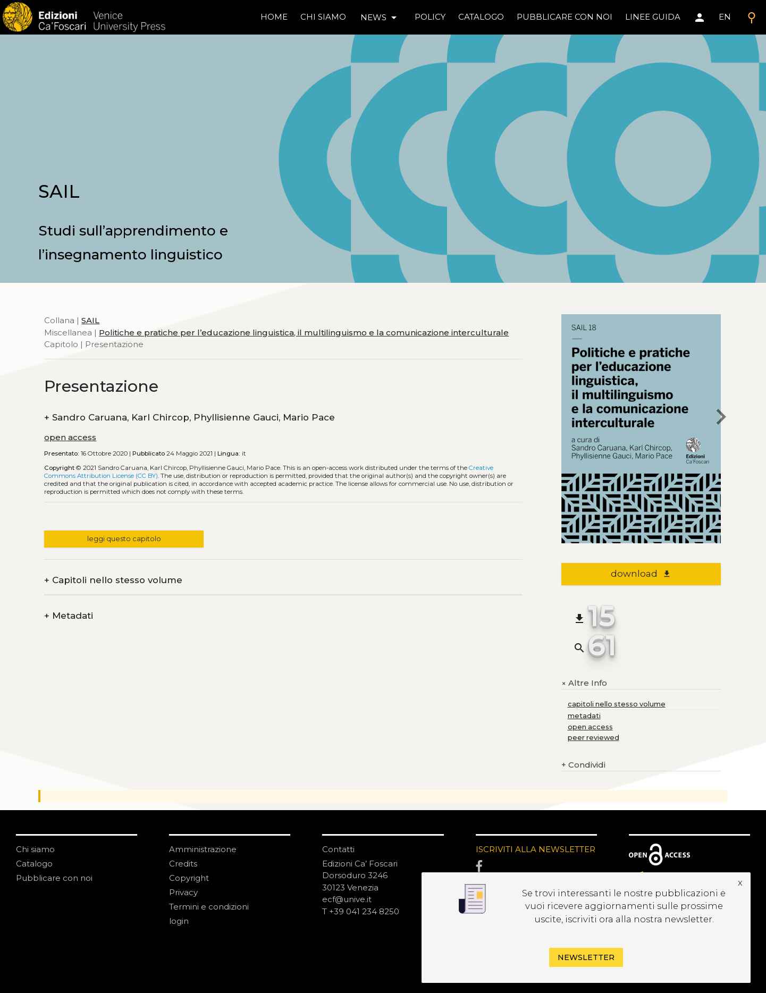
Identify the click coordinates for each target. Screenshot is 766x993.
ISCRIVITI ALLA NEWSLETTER (535, 849)
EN (725, 17)
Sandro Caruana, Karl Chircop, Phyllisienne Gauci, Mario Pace (189, 418)
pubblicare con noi (564, 17)
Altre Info (584, 683)
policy (430, 17)
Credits (183, 864)
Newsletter (586, 957)
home (274, 17)
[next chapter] (721, 418)
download (641, 573)
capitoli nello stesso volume (617, 704)
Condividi (583, 765)
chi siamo (323, 17)
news (380, 17)
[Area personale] (699, 17)
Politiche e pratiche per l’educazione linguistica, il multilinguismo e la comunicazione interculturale (304, 332)
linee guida (652, 17)
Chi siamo (35, 849)
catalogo (481, 17)
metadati (584, 716)
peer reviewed (593, 738)
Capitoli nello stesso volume (113, 580)
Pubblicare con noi (54, 878)
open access (70, 437)
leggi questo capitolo (124, 539)
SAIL (90, 320)
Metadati (68, 616)
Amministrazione (203, 849)
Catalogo (34, 864)
